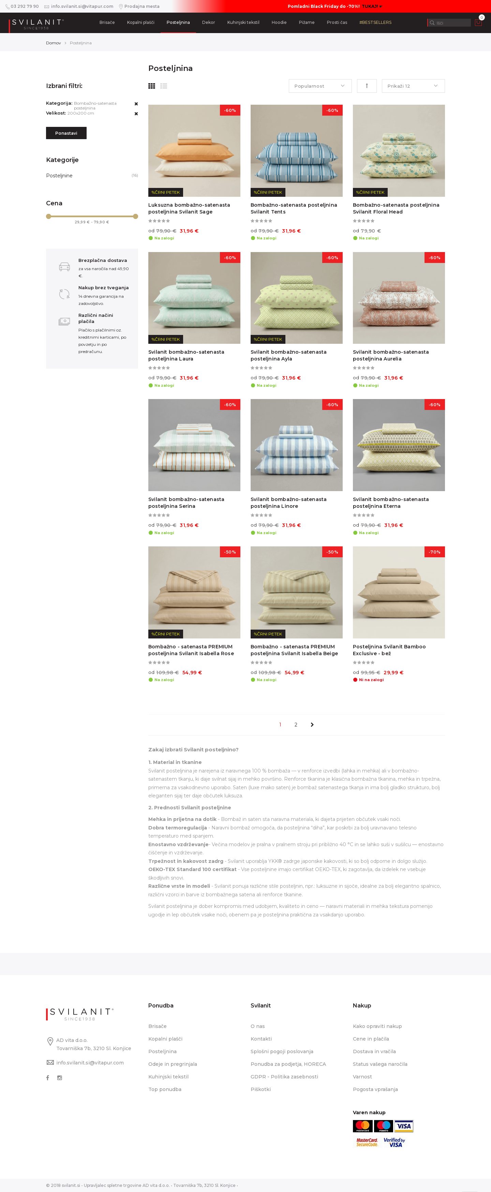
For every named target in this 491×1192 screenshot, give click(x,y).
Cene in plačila (371, 1039)
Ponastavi (66, 133)
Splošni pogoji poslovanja (282, 1051)
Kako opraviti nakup (377, 1026)
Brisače (107, 22)
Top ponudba (164, 1089)
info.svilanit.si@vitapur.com (90, 1063)
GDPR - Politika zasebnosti (284, 1077)
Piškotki (261, 1089)
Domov (53, 42)
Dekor (208, 22)
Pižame (307, 22)
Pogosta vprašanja (375, 1089)
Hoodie (279, 22)
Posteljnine (59, 176)
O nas (258, 1026)
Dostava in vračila (374, 1051)
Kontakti (261, 1039)
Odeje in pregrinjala (172, 1064)
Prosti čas (337, 22)
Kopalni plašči (140, 22)
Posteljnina (178, 22)
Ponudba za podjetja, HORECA (288, 1064)
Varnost (362, 1077)
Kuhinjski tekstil (243, 22)
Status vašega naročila (380, 1064)
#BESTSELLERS (375, 22)
